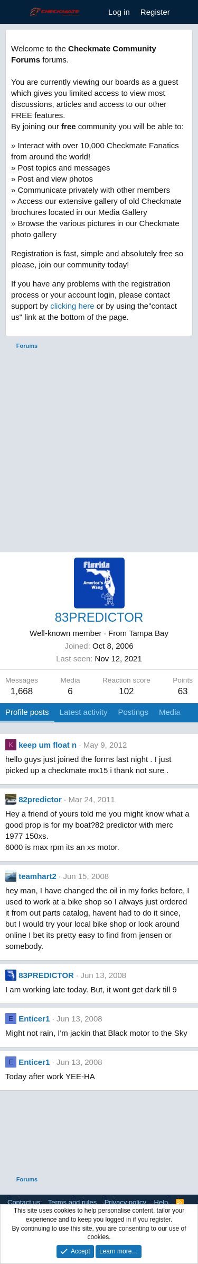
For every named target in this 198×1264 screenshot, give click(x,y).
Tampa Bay (148, 633)
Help (161, 1202)
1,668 (22, 691)
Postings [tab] (133, 711)
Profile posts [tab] (27, 711)
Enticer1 (34, 1018)
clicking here (72, 305)
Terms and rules (72, 1202)
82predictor (40, 799)
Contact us (23, 1202)
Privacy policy (125, 1202)
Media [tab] (170, 711)
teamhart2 (37, 876)
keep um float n (47, 744)
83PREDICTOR (46, 975)
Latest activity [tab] (84, 711)
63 (183, 691)
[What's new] (185, 12)
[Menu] (14, 12)
